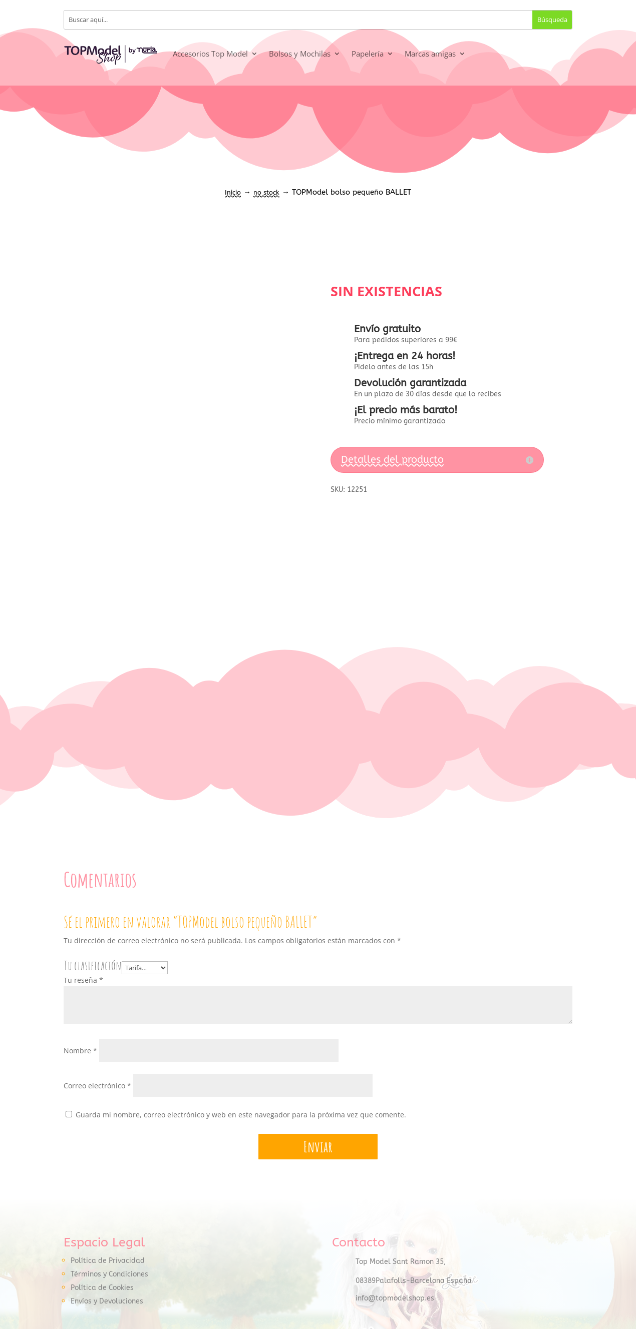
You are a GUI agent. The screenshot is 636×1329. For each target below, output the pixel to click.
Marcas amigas (430, 54)
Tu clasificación (93, 965)
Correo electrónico (97, 1086)
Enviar (318, 1147)
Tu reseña (83, 980)
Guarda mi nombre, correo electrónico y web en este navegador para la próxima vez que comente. (241, 1115)
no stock (266, 192)
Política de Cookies (102, 1288)
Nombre (80, 1051)
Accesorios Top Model (210, 54)
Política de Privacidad (108, 1261)
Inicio (233, 192)
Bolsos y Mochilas (300, 54)
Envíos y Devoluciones (107, 1301)
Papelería (368, 54)
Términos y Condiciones (109, 1274)
